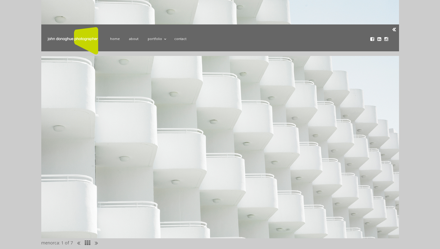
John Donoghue (72, 40)
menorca (50, 243)
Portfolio (156, 38)
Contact (180, 38)
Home (115, 38)
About (134, 38)
